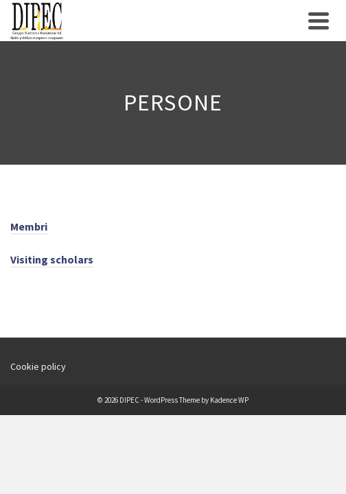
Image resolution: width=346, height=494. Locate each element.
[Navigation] (318, 20)
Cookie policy (38, 366)
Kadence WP (229, 400)
